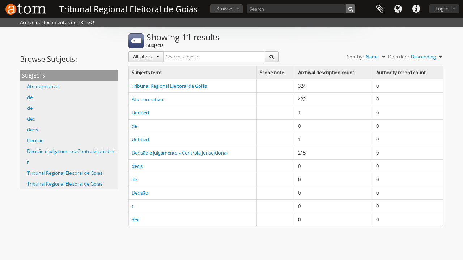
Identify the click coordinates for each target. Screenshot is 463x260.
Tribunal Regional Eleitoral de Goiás (64, 173)
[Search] (301, 8)
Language (398, 9)
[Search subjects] (214, 56)
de (30, 97)
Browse (224, 8)
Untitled (140, 112)
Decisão (35, 140)
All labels (146, 56)
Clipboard (380, 9)
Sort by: (355, 56)
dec (31, 119)
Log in (442, 8)
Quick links (416, 9)
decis (32, 129)
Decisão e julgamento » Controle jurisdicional (75, 151)
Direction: (398, 56)
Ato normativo (43, 86)
